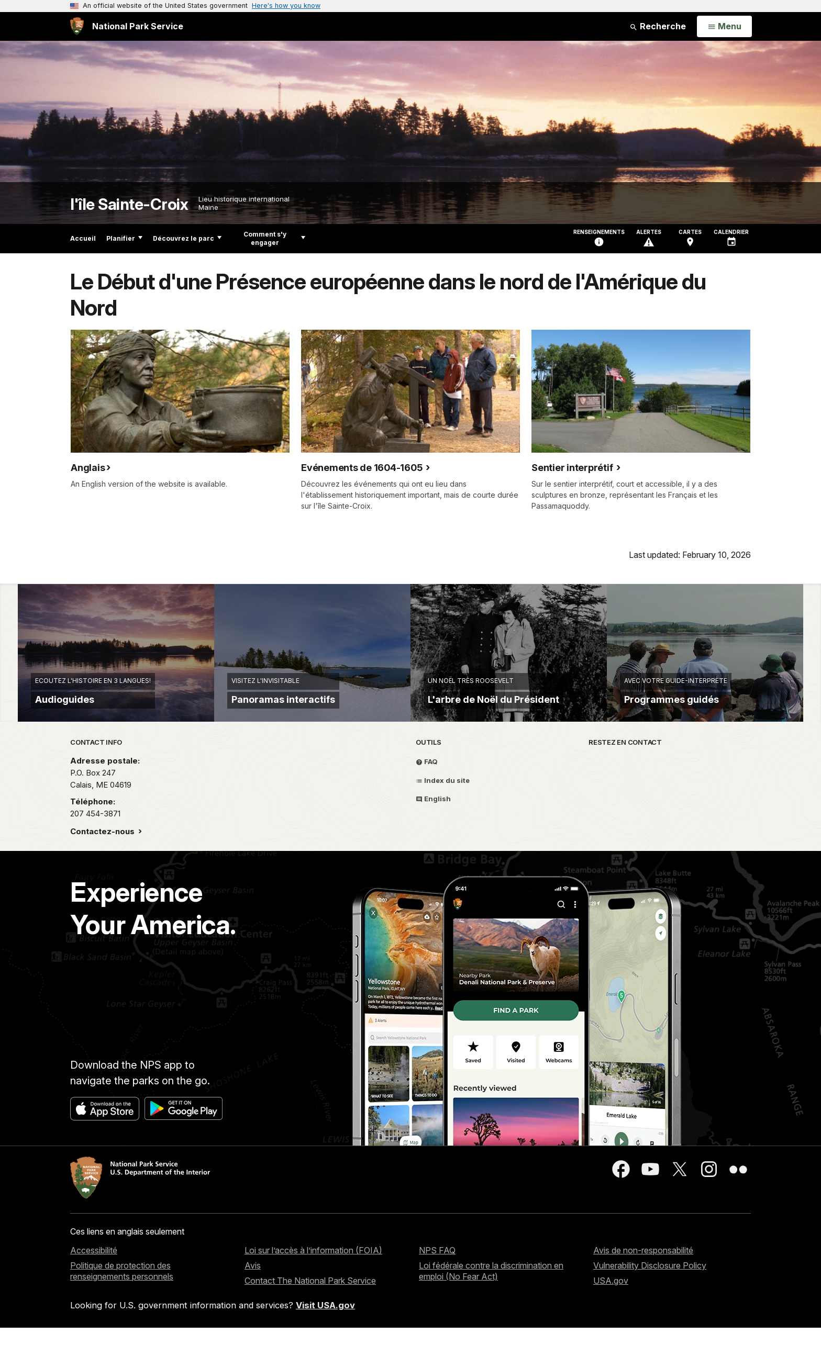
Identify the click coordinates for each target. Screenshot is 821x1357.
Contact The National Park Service (310, 1310)
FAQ (427, 791)
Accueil (83, 238)
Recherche (657, 26)
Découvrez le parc (187, 238)
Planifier (124, 238)
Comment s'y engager (274, 238)
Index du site (443, 809)
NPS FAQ (437, 1280)
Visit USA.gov (325, 1334)
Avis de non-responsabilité (643, 1280)
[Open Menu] (724, 27)
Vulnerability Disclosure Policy (649, 1294)
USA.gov (610, 1310)
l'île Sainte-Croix (129, 204)
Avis (253, 1294)
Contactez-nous (103, 861)
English (433, 828)
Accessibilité (93, 1280)
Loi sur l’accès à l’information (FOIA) (313, 1280)
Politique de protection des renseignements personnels (121, 1300)
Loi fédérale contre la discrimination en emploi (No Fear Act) (491, 1300)
